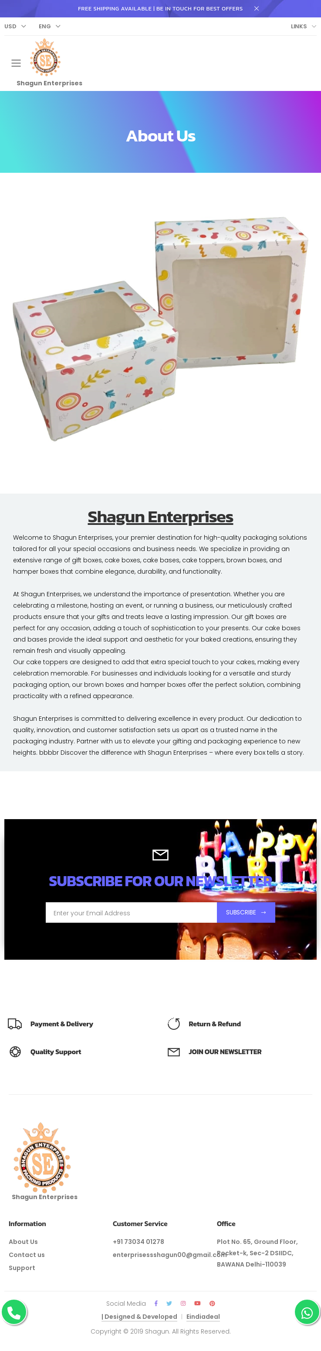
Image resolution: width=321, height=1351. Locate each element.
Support (22, 1268)
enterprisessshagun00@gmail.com (170, 1254)
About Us (23, 1241)
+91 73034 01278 (138, 1241)
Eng (45, 26)
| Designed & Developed (139, 1316)
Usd (10, 26)
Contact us (27, 1254)
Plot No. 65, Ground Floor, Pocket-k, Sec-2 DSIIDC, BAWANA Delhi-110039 (257, 1253)
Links (299, 26)
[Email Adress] (131, 912)
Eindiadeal (203, 1316)
